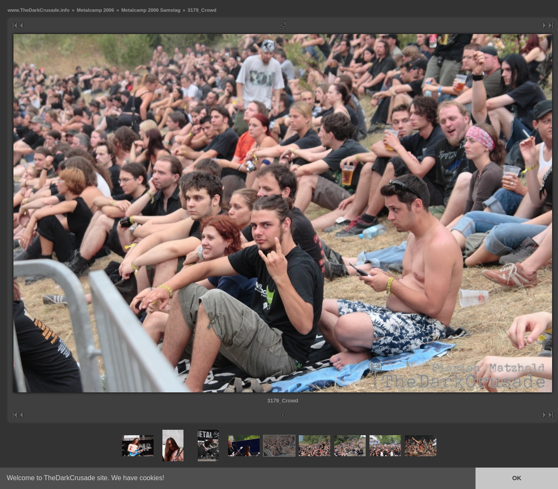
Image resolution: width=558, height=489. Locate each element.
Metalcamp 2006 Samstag (151, 10)
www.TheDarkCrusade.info (38, 10)
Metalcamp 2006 (95, 10)
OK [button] (516, 478)
